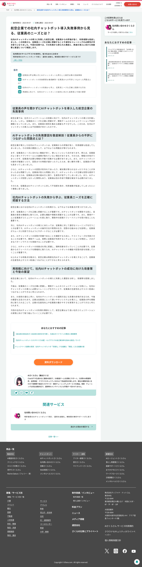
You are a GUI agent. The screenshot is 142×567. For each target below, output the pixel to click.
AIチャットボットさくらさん (51, 458)
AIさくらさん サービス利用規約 (119, 525)
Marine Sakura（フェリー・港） (19, 473)
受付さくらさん (79, 462)
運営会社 (76, 525)
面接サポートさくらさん (115, 466)
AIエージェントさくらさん (116, 458)
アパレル (43, 505)
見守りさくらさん (14, 470)
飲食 (42, 508)
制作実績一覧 (78, 497)
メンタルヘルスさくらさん (50, 473)
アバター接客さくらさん (82, 458)
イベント (10, 504)
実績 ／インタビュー (61, 4)
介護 (9, 500)
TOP (7, 10)
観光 (9, 508)
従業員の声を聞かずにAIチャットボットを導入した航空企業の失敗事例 (52, 75)
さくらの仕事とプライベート (85, 531)
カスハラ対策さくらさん (16, 466)
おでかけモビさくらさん (115, 470)
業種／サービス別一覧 (15, 497)
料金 (78, 4)
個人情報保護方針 (113, 540)
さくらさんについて (97, 4)
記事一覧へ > (53, 436)
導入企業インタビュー (81, 500)
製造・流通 (11, 527)
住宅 (42, 516)
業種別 (72, 4)
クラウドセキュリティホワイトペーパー (120, 533)
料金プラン (77, 506)
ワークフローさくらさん (115, 473)
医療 (9, 512)
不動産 (9, 516)
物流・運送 (11, 535)
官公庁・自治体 (46, 512)
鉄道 (42, 528)
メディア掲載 (78, 519)
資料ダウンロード (53, 362)
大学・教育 (44, 531)
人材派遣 (10, 520)
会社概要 (108, 4)
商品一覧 (49, 4)
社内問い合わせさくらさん (23, 10)
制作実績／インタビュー (83, 492)
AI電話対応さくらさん (15, 458)
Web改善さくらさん (47, 470)
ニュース (85, 4)
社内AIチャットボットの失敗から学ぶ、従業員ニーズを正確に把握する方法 (54, 87)
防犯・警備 (11, 524)
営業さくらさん (46, 466)
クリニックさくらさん (15, 462)
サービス (43, 501)
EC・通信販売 (45, 520)
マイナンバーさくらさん (82, 466)
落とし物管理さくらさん (115, 462)
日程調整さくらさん (113, 477)
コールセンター (46, 524)
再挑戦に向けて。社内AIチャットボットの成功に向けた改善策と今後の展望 (54, 92)
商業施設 (10, 531)
